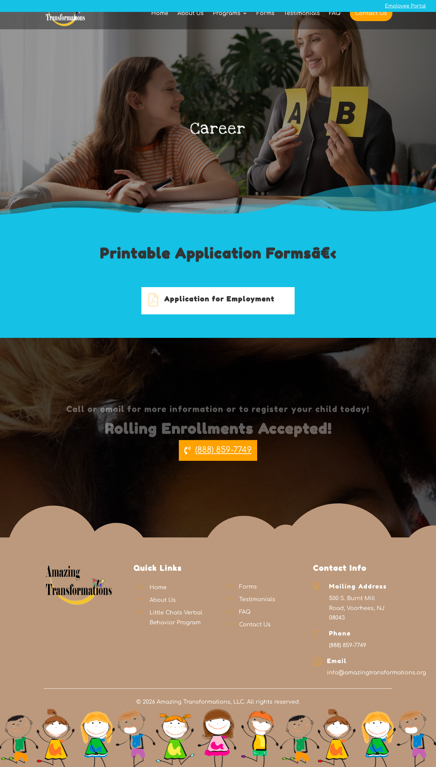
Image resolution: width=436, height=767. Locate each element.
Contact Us (371, 25)
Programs (226, 25)
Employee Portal (405, 6)
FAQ (335, 25)
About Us (190, 25)
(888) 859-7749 (223, 450)
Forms (265, 25)
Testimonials (302, 25)
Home (159, 25)
